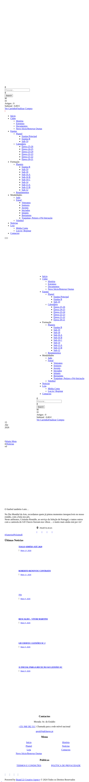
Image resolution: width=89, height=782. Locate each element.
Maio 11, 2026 (25, 574)
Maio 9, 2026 (25, 599)
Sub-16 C (26, 179)
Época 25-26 (27, 146)
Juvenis (25, 208)
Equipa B (26, 139)
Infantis (25, 213)
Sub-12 (25, 190)
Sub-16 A (26, 174)
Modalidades (16, 195)
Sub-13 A (26, 185)
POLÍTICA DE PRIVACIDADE (66, 765)
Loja (12, 225)
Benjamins (26, 215)
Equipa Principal (29, 136)
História (19, 121)
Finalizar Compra (24, 108)
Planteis (19, 164)
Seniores (25, 205)
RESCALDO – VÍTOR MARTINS (33, 619)
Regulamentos (22, 192)
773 (20, 595)
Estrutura (20, 123)
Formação (14, 162)
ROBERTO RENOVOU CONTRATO (35, 571)
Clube (13, 118)
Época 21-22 (27, 156)
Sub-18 (25, 172)
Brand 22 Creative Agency (28, 779)
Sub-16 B (26, 177)
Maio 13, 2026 (25, 550)
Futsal (19, 200)
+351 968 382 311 (27, 726)
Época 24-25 (27, 149)
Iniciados (26, 210)
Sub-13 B (26, 187)
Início (13, 116)
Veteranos (26, 202)
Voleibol (20, 220)
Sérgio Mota (10, 441)
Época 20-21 (27, 159)
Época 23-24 (27, 151)
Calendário (21, 144)
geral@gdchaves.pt (44, 731)
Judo (18, 197)
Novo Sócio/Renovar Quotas (29, 128)
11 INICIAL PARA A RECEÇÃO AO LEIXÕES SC (40, 667)
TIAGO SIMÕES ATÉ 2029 (30, 547)
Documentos (21, 126)
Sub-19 (25, 141)
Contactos (14, 233)
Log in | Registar (23, 230)
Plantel (19, 134)
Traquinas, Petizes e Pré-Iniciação (37, 218)
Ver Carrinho (10, 108)
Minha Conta (22, 228)
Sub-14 (25, 182)
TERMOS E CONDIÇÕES (28, 765)
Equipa (13, 131)
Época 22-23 (27, 154)
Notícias (14, 223)
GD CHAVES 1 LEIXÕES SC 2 (32, 643)
